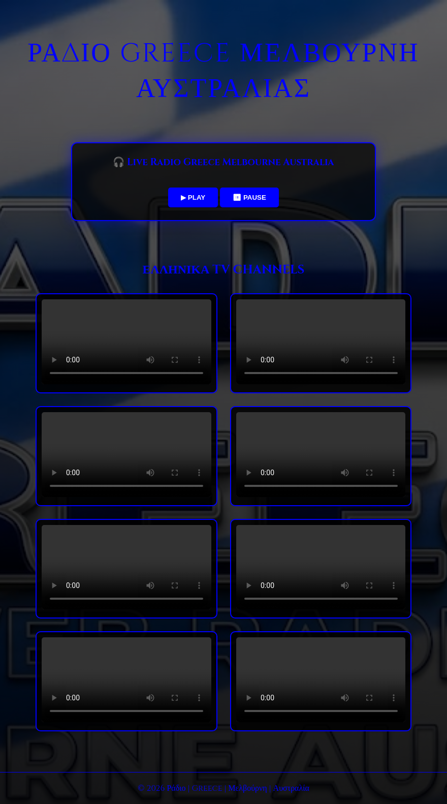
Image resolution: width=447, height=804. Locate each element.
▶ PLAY (193, 197)
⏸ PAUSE (249, 197)
